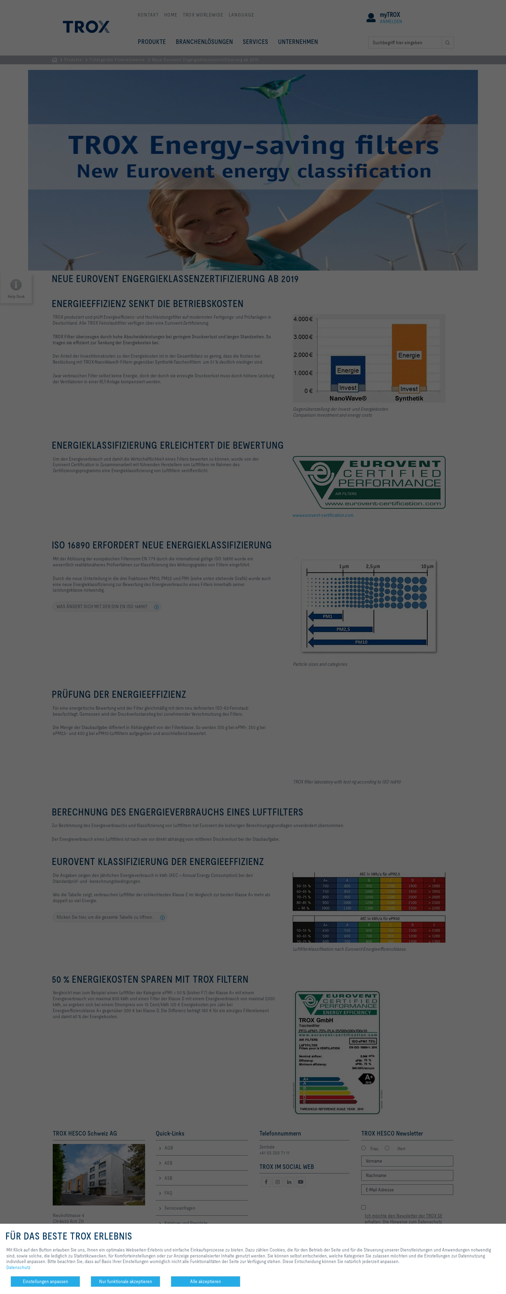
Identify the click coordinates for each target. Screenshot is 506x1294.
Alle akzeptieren (205, 1281)
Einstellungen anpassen (45, 1281)
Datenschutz (18, 1267)
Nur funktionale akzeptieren (125, 1281)
